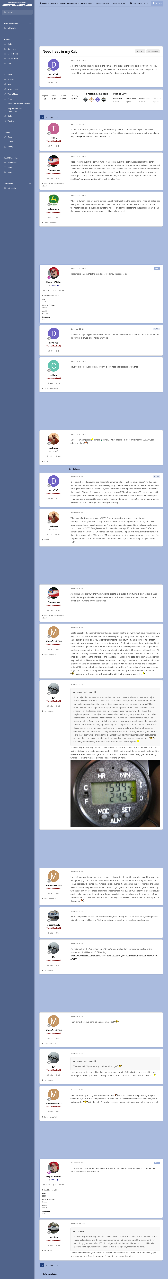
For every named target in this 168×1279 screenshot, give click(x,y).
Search (8, 12)
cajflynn (53, 375)
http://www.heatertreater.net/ (87, 179)
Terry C (53, 138)
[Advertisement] (101, 26)
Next (52, 117)
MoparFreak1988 (54, 641)
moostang (54, 1237)
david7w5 (53, 74)
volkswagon (53, 209)
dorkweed (53, 448)
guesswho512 (53, 925)
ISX (53, 698)
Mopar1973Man (53, 282)
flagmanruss (54, 170)
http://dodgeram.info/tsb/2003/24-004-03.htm (91, 136)
